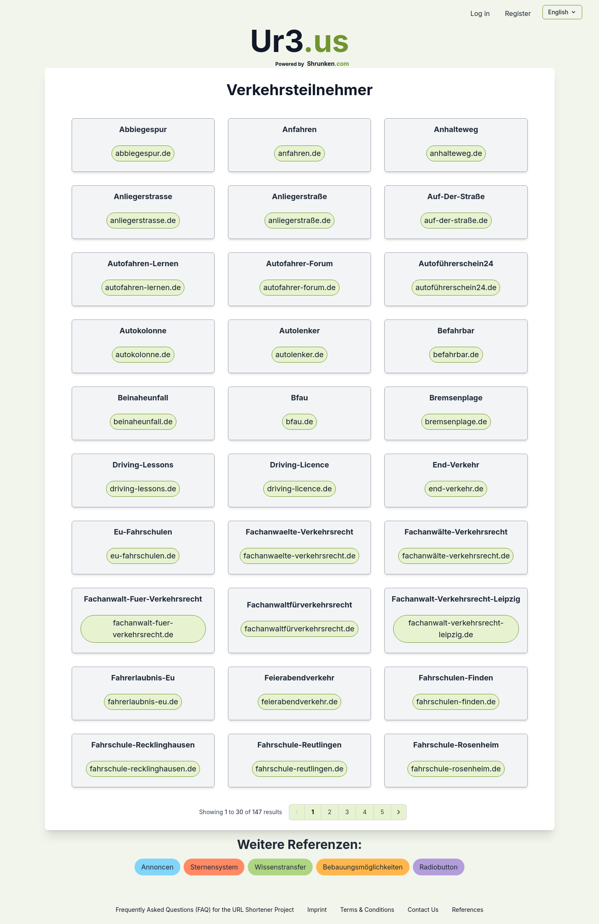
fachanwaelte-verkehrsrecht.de (299, 555)
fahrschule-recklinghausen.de (143, 768)
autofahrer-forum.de (299, 287)
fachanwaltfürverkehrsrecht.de (299, 628)
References (467, 909)
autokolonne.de (143, 354)
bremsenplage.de (456, 421)
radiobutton (439, 867)
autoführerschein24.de (455, 287)
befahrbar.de (456, 354)
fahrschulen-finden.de (455, 701)
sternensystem (214, 867)
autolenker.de (299, 354)
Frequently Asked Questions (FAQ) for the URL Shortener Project (205, 909)
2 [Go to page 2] (330, 811)
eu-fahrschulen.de (143, 555)
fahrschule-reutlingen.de (300, 768)
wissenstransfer (280, 867)
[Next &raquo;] (399, 812)
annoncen (157, 867)
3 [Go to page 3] (347, 811)
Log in (480, 13)
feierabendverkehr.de (300, 701)
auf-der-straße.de (456, 220)
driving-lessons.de (143, 488)
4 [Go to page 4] (364, 811)
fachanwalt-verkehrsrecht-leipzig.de (455, 628)
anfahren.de (299, 153)
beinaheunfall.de (143, 421)
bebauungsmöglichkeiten (363, 867)
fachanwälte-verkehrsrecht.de (456, 555)
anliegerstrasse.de (143, 220)
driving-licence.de (299, 488)
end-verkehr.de (455, 488)
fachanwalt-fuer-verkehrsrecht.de (143, 628)
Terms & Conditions (367, 909)
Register (518, 13)
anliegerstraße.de (299, 220)
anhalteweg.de (456, 153)
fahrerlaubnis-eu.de (143, 701)
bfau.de (299, 421)
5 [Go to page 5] (382, 811)
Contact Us (422, 909)
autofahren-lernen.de (143, 287)
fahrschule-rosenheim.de (456, 768)
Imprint (317, 909)
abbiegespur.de (143, 153)
